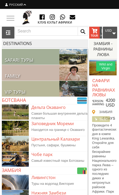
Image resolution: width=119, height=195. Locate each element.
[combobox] (51, 31)
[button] (83, 31)
